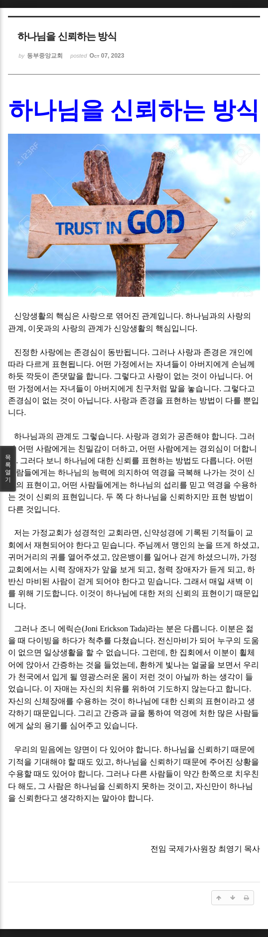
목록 (8, 469)
